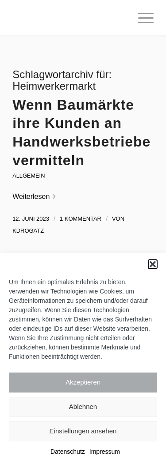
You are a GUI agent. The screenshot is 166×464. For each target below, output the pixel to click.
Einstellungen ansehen (83, 431)
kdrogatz (28, 230)
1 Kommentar (80, 218)
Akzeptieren (83, 382)
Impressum (104, 451)
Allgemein (28, 175)
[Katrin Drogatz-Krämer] (68, 18)
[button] (152, 264)
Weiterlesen (35, 196)
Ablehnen (83, 406)
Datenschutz (67, 451)
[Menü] (141, 18)
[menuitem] (141, 18)
